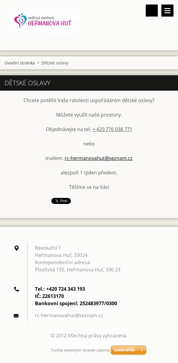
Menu (167, 11)
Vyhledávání (152, 11)
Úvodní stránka (20, 63)
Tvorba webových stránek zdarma (80, 350)
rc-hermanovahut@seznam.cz (99, 158)
